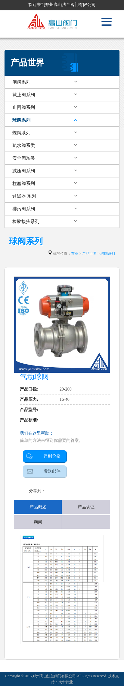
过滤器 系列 (24, 196)
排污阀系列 (23, 208)
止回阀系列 (23, 107)
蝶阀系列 (21, 132)
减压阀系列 (23, 170)
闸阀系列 (21, 82)
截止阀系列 (23, 94)
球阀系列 (21, 120)
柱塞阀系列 (23, 183)
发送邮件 (52, 471)
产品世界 (89, 253)
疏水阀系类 (23, 145)
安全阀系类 (23, 158)
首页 (74, 253)
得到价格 (52, 456)
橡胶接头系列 (25, 221)
